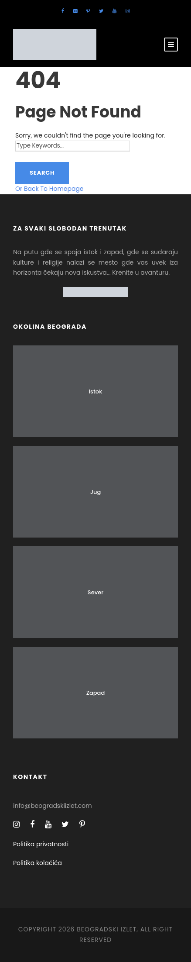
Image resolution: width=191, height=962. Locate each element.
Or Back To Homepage (49, 188)
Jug (95, 492)
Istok (95, 391)
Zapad (95, 693)
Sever (95, 592)
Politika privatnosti (40, 844)
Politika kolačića (37, 863)
